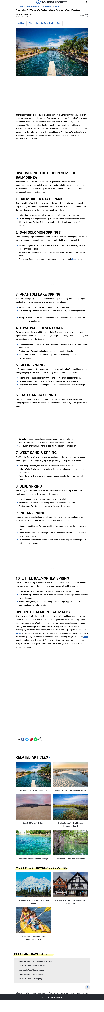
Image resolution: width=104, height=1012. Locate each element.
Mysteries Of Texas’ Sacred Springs (31, 970)
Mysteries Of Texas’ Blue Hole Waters (70, 859)
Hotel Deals (21, 23)
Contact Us (64, 993)
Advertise (72, 993)
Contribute (27, 993)
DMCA (79, 993)
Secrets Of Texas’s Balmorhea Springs (33, 859)
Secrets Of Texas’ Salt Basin (33, 823)
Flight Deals (33, 23)
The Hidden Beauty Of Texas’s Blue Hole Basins (35, 961)
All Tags (85, 993)
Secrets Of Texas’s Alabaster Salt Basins (70, 790)
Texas (59, 23)
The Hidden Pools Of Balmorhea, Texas (33, 790)
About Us (19, 993)
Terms (34, 993)
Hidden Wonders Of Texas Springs (31, 974)
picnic (73, 259)
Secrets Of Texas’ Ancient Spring (30, 979)
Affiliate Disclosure (53, 993)
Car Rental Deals (47, 23)
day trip (19, 633)
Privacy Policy (42, 993)
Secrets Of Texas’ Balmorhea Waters (32, 966)
